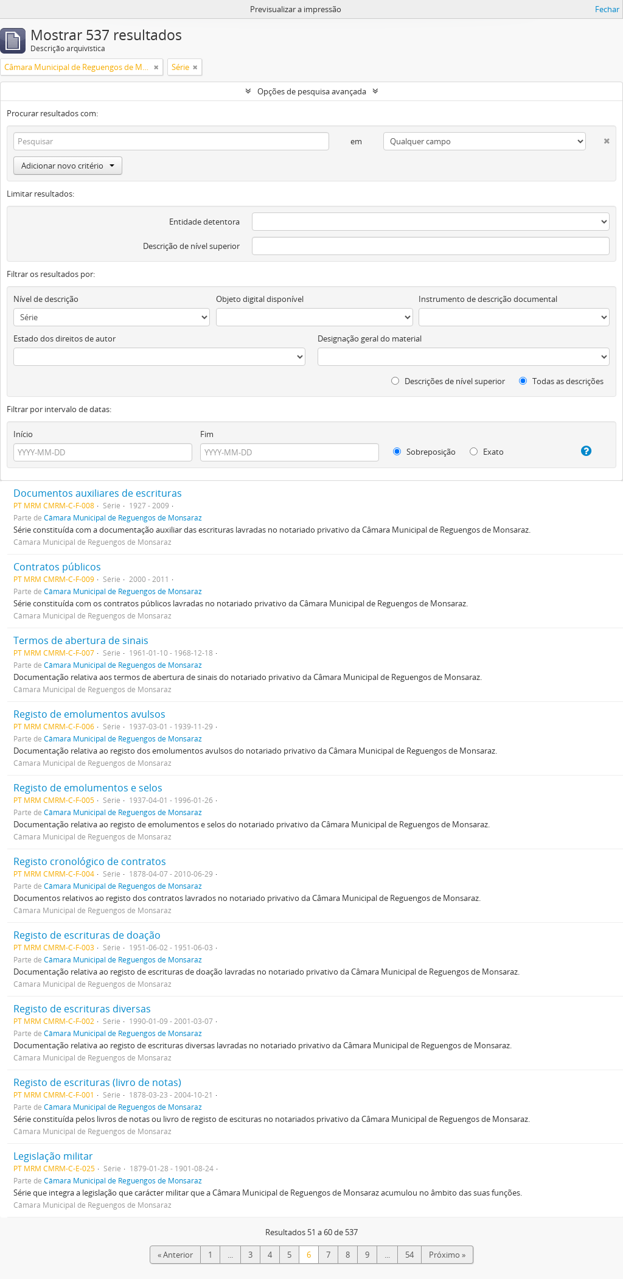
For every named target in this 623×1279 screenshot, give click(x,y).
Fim (207, 434)
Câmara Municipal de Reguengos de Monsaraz (123, 517)
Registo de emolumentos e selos (87, 787)
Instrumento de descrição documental (488, 298)
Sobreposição (424, 451)
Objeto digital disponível (260, 298)
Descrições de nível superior (448, 381)
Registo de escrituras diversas (82, 1008)
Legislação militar (53, 1156)
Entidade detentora (204, 221)
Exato (487, 451)
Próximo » (447, 1254)
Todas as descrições (561, 381)
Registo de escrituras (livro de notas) (97, 1082)
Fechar (607, 9)
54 (409, 1254)
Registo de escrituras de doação (87, 935)
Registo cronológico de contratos (89, 861)
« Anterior (175, 1254)
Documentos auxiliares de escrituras (97, 493)
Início (23, 434)
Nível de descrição (45, 298)
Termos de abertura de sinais (80, 640)
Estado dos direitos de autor (64, 338)
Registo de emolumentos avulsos (89, 714)
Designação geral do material (370, 338)
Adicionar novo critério (67, 165)
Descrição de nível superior (191, 245)
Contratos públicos (57, 566)
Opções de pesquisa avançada (311, 91)
